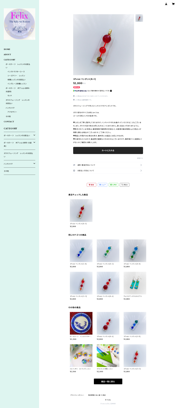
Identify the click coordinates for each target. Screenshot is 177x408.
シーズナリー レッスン (16, 76)
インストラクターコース (16, 72)
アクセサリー (12, 112)
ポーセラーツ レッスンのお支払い (17, 135)
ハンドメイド (10, 108)
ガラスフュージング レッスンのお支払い (18, 155)
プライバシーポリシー (77, 395)
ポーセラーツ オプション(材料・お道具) (17, 144)
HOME (7, 49)
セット (10, 96)
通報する (140, 158)
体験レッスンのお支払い (17, 80)
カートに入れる (108, 150)
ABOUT (7, 54)
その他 (8, 116)
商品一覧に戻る (108, 381)
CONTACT (9, 122)
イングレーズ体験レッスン (17, 84)
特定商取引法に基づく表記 (97, 395)
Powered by (108, 404)
